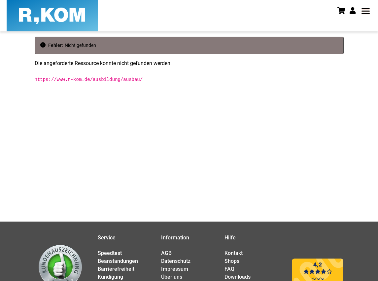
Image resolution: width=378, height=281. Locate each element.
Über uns (171, 277)
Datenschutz (175, 261)
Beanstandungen (118, 261)
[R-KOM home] (52, 15)
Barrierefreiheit (116, 269)
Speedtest (110, 253)
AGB (166, 253)
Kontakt (233, 253)
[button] (355, 10)
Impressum (174, 269)
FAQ (229, 269)
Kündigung (110, 277)
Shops (231, 261)
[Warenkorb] (343, 11)
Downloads (237, 277)
